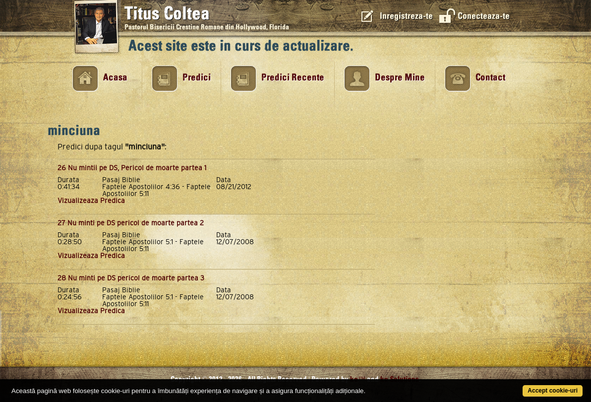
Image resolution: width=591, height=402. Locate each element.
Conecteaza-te (484, 16)
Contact (490, 77)
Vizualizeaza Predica (91, 200)
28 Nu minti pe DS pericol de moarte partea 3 (131, 278)
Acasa (115, 77)
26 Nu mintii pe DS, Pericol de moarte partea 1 (132, 168)
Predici (196, 77)
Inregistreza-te (406, 16)
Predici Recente (292, 77)
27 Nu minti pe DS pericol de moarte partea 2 (131, 223)
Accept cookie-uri (553, 390)
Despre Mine (400, 77)
